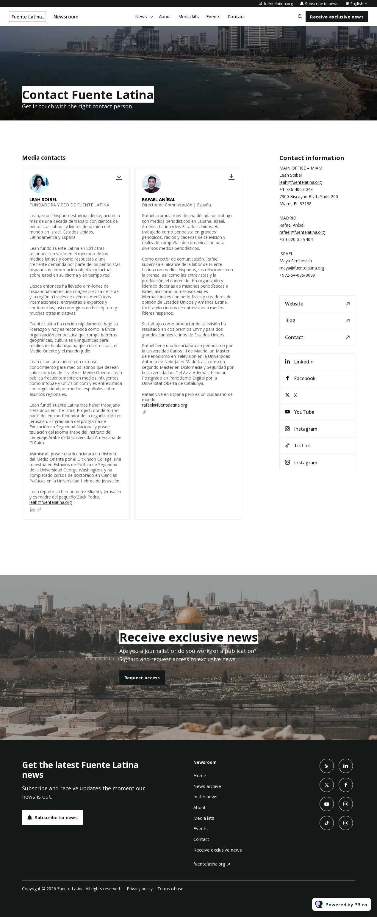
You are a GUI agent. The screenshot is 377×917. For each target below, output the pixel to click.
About (165, 16)
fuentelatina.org (278, 3)
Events (213, 16)
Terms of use (170, 888)
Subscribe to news (321, 3)
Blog (290, 320)
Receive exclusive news (217, 850)
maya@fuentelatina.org (301, 268)
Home (199, 775)
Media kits (188, 16)
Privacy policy (140, 888)
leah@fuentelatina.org (50, 502)
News (141, 16)
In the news (205, 797)
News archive (207, 786)
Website (294, 303)
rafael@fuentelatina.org (164, 405)
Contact (236, 16)
